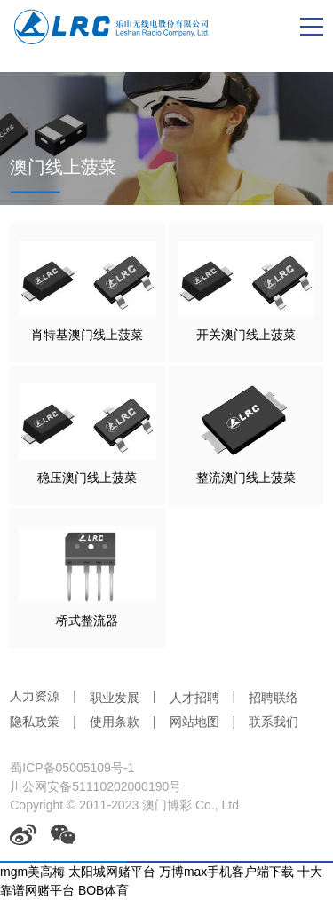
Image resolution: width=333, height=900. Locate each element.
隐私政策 (34, 721)
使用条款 (114, 721)
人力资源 (34, 696)
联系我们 (273, 721)
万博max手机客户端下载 (226, 871)
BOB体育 (104, 890)
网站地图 (194, 721)
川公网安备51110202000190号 (95, 786)
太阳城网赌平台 (111, 871)
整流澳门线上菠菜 (246, 477)
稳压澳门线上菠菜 (87, 477)
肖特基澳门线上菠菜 (87, 335)
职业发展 (114, 698)
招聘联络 (273, 698)
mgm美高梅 (32, 871)
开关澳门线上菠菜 (246, 335)
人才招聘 (194, 698)
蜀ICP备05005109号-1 (72, 768)
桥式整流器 (87, 620)
